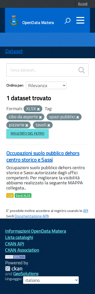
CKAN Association (22, 250)
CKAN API (14, 243)
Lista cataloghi (19, 237)
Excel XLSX (23, 195)
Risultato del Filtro (27, 133)
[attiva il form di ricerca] (67, 21)
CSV (10, 195)
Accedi (82, 3)
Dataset (14, 51)
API (85, 210)
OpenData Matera (38, 23)
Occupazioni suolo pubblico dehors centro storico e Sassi (43, 156)
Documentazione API (31, 216)
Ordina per (14, 85)
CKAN (13, 268)
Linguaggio (13, 278)
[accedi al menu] (80, 20)
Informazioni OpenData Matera (35, 231)
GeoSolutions (26, 273)
